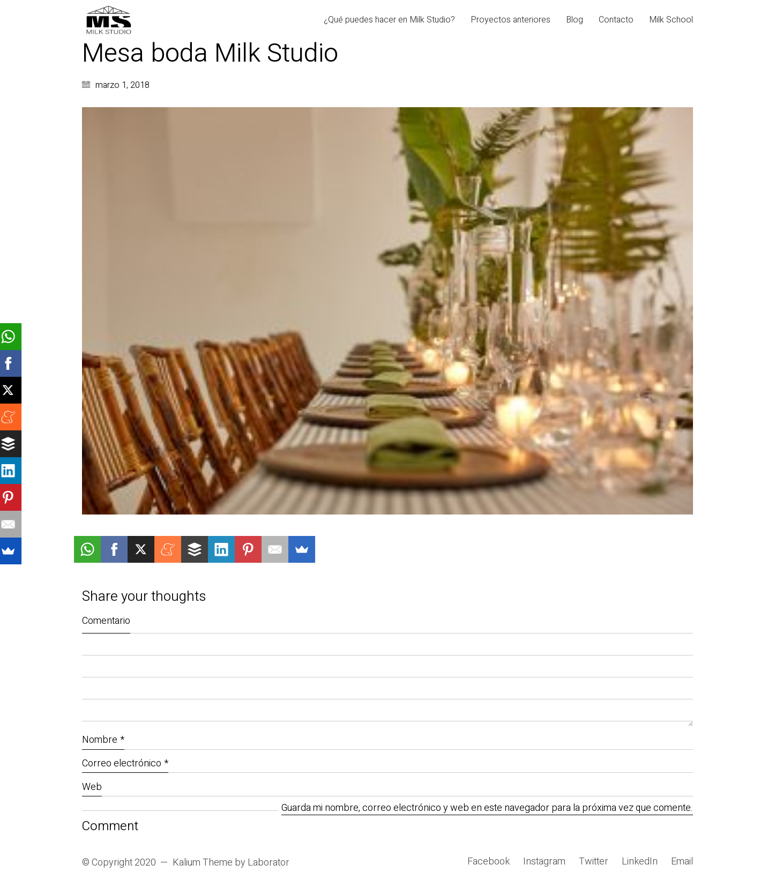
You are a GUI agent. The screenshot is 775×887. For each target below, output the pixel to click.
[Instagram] (544, 861)
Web (92, 787)
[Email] (682, 861)
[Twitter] (593, 861)
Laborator (268, 862)
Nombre (103, 740)
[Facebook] (488, 861)
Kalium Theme (203, 862)
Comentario (106, 621)
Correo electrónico (125, 763)
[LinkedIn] (640, 861)
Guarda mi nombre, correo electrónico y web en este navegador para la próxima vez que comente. (487, 808)
